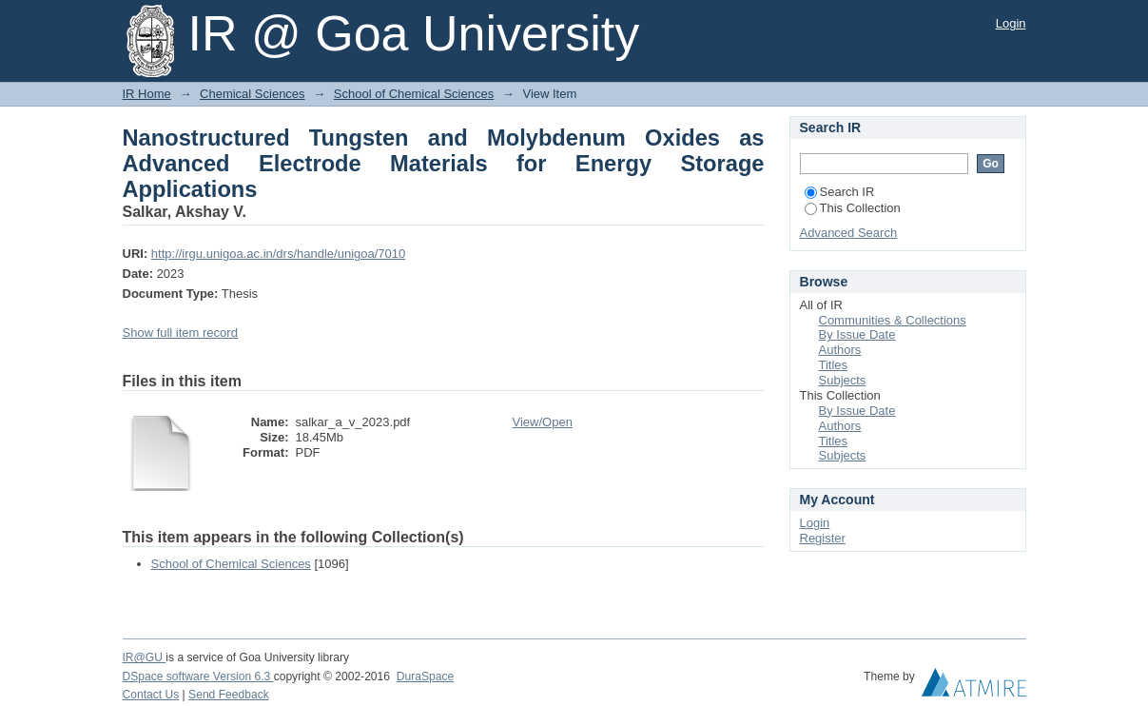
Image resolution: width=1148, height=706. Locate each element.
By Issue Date (857, 334)
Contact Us (151, 694)
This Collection (853, 208)
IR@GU (144, 657)
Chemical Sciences (252, 94)
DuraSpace (425, 676)
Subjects (842, 380)
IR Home (147, 94)
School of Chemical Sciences (414, 94)
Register (823, 538)
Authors (840, 350)
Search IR (840, 192)
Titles (833, 365)
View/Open (543, 422)
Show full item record (180, 332)
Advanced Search (849, 233)
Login (1011, 23)
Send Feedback (228, 694)
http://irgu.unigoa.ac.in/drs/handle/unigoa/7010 (278, 253)
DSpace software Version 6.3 (198, 676)
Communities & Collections (892, 320)
